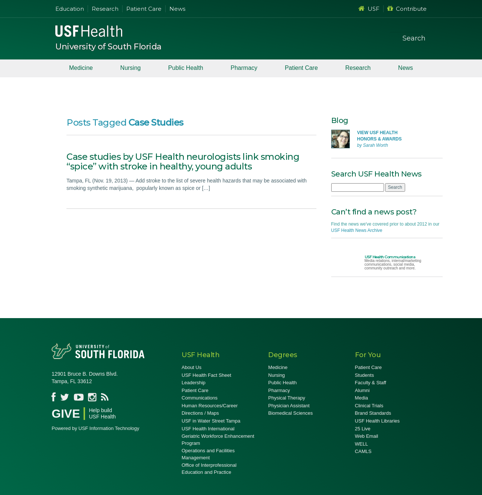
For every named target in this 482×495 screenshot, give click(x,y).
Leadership (193, 382)
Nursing (130, 68)
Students (364, 375)
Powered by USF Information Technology (95, 428)
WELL (361, 444)
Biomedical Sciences (290, 413)
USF (369, 8)
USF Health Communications (390, 257)
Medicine (81, 68)
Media (361, 398)
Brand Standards (373, 413)
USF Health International (208, 428)
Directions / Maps (200, 413)
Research (105, 8)
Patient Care (144, 8)
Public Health (185, 68)
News (177, 8)
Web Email (366, 436)
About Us (191, 367)
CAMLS (363, 451)
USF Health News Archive (356, 230)
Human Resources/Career (210, 405)
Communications (200, 398)
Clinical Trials (369, 405)
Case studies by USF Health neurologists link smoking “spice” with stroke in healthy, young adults (182, 161)
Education (69, 8)
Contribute (407, 8)
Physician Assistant (288, 405)
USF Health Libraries (377, 421)
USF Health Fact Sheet (206, 375)
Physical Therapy (286, 398)
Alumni (362, 390)
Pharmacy (244, 68)
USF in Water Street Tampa (211, 421)
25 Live (363, 428)
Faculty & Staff (370, 382)
